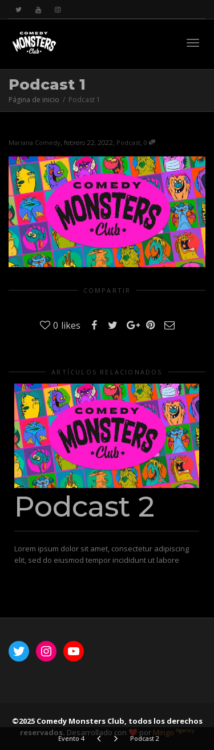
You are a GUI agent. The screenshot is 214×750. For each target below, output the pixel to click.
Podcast (128, 142)
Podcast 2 (84, 506)
